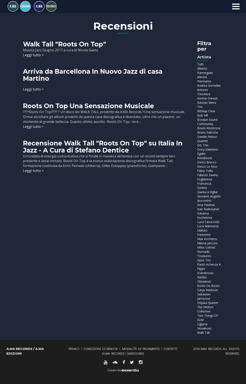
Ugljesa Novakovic (204, 326)
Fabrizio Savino (207, 175)
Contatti (170, 349)
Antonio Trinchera (203, 92)
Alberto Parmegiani (205, 70)
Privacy (74, 349)
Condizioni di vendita (100, 349)
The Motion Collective (205, 309)
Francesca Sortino (204, 185)
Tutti (200, 64)
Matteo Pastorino (204, 232)
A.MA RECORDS (114, 353)
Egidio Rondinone (204, 156)
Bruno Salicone (207, 132)
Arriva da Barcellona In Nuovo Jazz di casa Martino (93, 75)
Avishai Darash (207, 98)
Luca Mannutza (208, 226)
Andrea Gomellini (209, 85)
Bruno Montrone (208, 128)
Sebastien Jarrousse (204, 296)
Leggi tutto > (33, 55)
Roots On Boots (208, 286)
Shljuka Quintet (207, 303)
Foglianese (204, 179)
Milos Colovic (206, 247)
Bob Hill (202, 115)
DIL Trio (203, 145)
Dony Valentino (207, 149)
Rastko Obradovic (204, 279)
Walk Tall (203, 333)
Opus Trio (204, 260)
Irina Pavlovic (206, 205)
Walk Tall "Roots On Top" (64, 44)
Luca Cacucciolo (208, 222)
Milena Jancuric (207, 243)
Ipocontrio (204, 200)
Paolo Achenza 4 (208, 264)
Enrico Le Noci (207, 166)
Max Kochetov (207, 239)
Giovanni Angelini (209, 196)
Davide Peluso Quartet (207, 139)
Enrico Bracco (206, 162)
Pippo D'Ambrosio (205, 271)
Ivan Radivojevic (208, 209)
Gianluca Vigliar (207, 192)
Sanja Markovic (207, 290)
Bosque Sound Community (207, 122)
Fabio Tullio (205, 171)
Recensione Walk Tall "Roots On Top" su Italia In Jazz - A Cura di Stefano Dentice (103, 146)
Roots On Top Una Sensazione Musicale (88, 106)
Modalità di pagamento (141, 349)
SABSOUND (135, 353)
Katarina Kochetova (204, 215)
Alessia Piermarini (204, 79)
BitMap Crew (206, 111)
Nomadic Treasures (204, 254)
